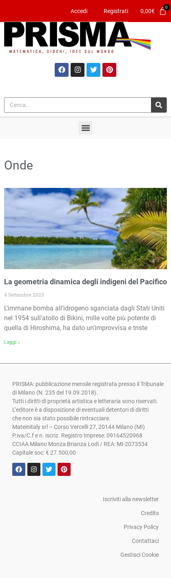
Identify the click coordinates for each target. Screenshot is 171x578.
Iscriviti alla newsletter (131, 499)
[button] (85, 128)
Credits (150, 513)
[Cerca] (159, 105)
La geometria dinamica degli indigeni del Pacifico (85, 281)
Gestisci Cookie (139, 554)
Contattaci (145, 541)
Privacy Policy (141, 527)
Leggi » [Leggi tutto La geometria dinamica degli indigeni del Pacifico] (12, 342)
